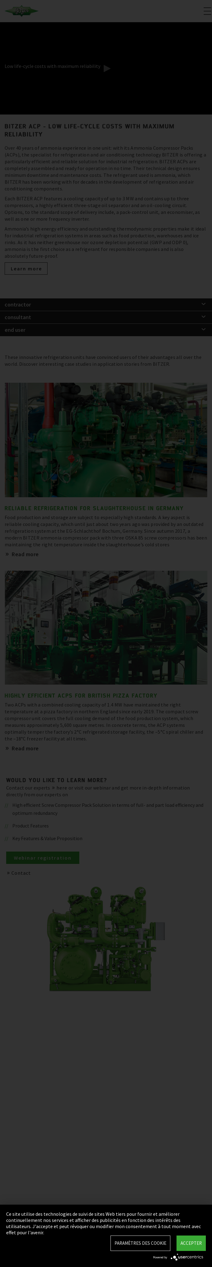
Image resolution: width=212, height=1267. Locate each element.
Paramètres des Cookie (140, 1243)
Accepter (191, 1243)
